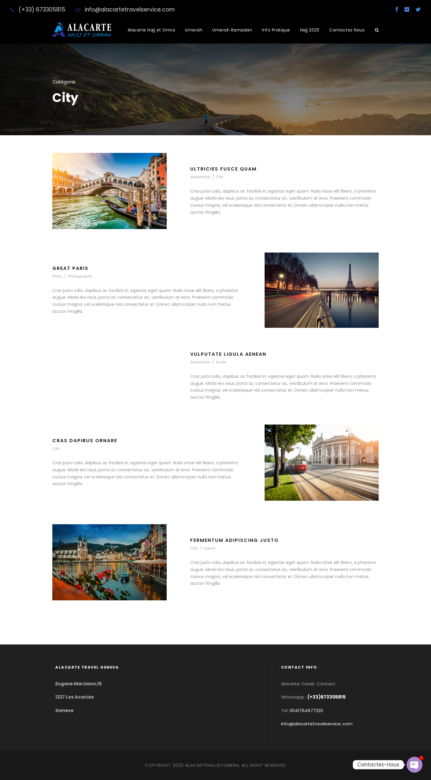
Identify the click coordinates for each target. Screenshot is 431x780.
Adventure (200, 177)
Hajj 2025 (310, 30)
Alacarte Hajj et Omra (151, 30)
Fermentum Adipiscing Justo (234, 540)
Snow (221, 362)
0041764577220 (306, 710)
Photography (80, 276)
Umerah (193, 30)
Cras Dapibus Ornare (84, 440)
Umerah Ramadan (232, 30)
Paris (57, 276)
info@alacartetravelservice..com (317, 724)
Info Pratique (276, 30)
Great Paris (70, 268)
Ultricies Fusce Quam (223, 169)
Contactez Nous (347, 30)
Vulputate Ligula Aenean (228, 354)
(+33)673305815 (327, 697)
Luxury (209, 548)
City (219, 177)
